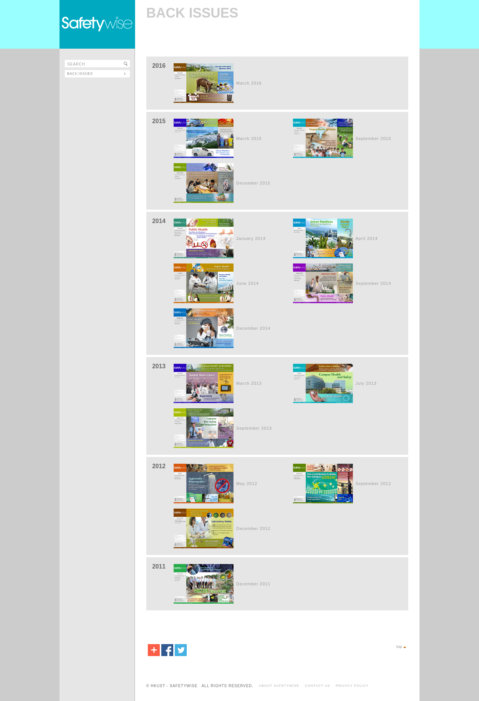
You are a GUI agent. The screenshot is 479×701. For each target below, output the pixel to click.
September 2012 (373, 483)
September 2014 (373, 283)
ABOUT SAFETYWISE (279, 686)
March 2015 (249, 138)
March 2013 (249, 383)
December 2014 (253, 328)
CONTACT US (317, 686)
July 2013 (366, 383)
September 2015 (373, 138)
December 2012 (253, 528)
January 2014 (251, 238)
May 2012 (246, 483)
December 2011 (253, 584)
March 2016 (249, 83)
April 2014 (367, 238)
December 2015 (253, 183)
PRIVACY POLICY (352, 686)
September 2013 (254, 428)
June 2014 (247, 283)
